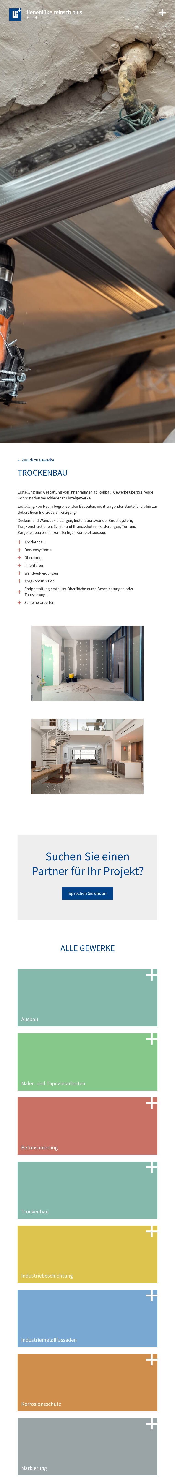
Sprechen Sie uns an (88, 893)
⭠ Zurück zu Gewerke (36, 460)
